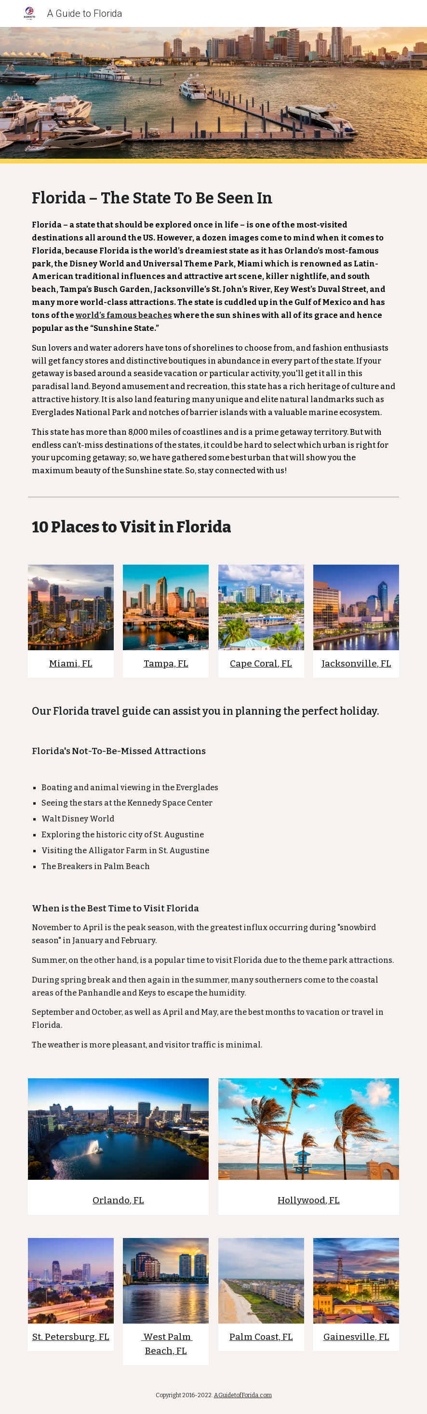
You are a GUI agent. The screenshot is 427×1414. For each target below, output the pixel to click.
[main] (213, 328)
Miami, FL (71, 663)
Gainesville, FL (356, 1337)
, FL (285, 663)
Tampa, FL (166, 663)
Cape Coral (254, 663)
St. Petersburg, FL (70, 1337)
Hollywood (301, 1200)
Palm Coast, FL (261, 1337)
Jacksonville (349, 663)
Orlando (111, 1200)
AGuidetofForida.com (243, 1395)
